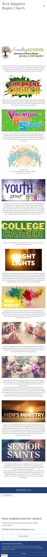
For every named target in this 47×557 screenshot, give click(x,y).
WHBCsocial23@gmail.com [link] (24, 529)
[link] (17, 9)
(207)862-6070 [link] (7, 529)
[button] (43, 6)
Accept (23, 553)
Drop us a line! (23, 536)
